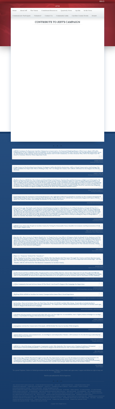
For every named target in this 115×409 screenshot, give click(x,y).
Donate (94, 16)
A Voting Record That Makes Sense (44, 385)
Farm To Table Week (36, 388)
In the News (88, 10)
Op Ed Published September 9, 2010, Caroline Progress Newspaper (29, 393)
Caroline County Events (80, 16)
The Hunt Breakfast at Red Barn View (77, 396)
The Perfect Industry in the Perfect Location (50, 397)
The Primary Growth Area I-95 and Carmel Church (76, 397)
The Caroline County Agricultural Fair (23, 385)
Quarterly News (66, 10)
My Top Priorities (81, 391)
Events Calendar (83, 386)
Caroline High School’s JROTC (82, 385)
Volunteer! (37, 16)
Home (15, 10)
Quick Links (88, 393)
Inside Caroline (75, 389)
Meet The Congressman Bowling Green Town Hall (52, 391)
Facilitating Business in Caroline (21, 388)
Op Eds (77, 10)
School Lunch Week (97, 393)
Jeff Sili (58, 6)
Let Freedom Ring (33, 391)
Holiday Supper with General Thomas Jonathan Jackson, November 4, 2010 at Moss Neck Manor (37, 389)
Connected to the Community (35, 386)
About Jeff (23, 10)
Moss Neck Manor (71, 391)
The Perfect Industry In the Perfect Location (24, 397)
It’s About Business (85, 389)
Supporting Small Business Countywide (23, 396)
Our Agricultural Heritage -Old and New (62, 393)
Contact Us (49, 16)
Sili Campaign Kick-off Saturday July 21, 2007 (24, 394)
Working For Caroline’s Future (78, 399)
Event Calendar (73, 386)
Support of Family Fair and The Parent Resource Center (60, 394)
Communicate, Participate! (19, 386)
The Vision (34, 10)
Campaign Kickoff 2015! (67, 385)
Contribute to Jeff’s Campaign (60, 386)
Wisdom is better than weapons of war (23, 399)
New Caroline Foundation (94, 391)
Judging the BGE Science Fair (20, 391)
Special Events (41, 394)
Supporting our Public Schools (84, 394)
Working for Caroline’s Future (42, 399)
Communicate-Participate (22, 16)
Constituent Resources (49, 10)
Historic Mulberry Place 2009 (50, 388)
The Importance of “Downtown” (96, 396)
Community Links (62, 16)
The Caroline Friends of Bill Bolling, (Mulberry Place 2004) (50, 396)
